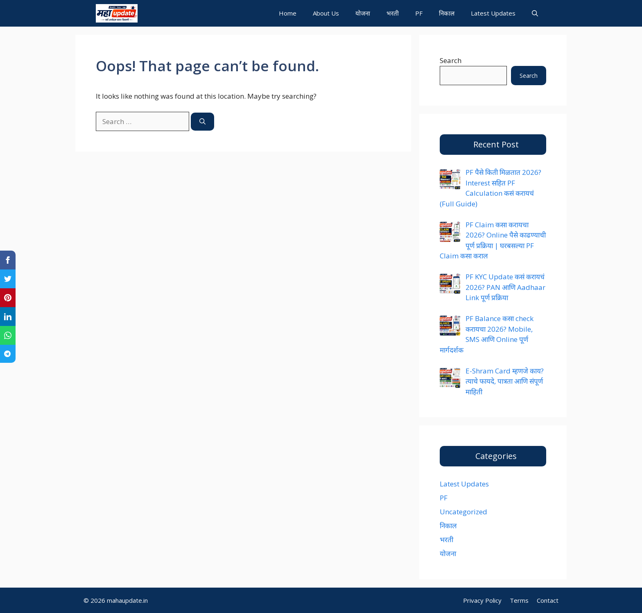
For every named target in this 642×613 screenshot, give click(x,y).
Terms (519, 600)
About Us (326, 13)
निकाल (446, 13)
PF (419, 13)
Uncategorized (463, 511)
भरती (393, 13)
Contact (547, 600)
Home (287, 13)
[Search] (202, 122)
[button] (535, 13)
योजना (362, 13)
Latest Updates (493, 13)
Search (450, 60)
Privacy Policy (482, 600)
